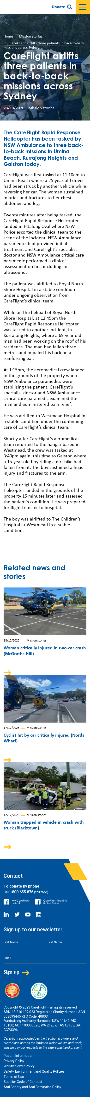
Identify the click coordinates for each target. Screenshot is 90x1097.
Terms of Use (14, 1077)
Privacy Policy (14, 1061)
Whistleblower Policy (19, 1066)
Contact (13, 876)
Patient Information (18, 1056)
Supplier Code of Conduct (23, 1082)
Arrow (11, 672)
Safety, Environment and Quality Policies (34, 1071)
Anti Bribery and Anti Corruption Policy (32, 1087)
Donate (58, 7)
